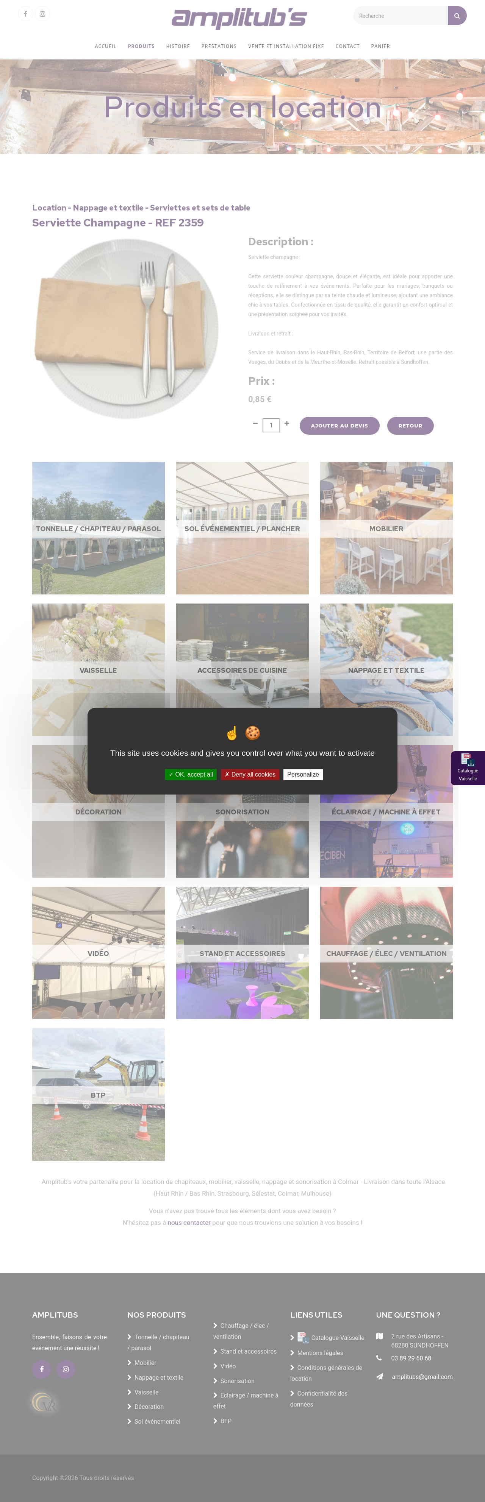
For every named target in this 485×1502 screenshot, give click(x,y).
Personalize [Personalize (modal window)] (303, 774)
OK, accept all (191, 774)
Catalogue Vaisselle (468, 775)
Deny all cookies (250, 774)
